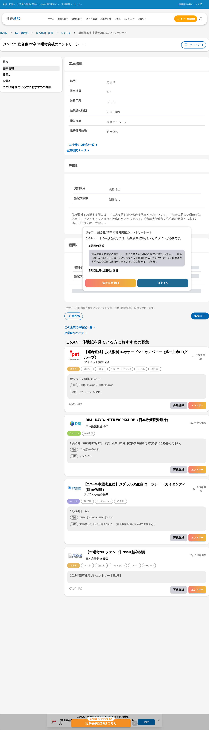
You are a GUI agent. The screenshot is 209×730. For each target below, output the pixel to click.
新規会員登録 (110, 283)
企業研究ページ (78, 150)
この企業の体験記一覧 (83, 145)
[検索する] (201, 19)
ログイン (162, 283)
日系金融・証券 (44, 32)
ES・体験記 (21, 32)
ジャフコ (66, 32)
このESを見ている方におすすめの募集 (27, 87)
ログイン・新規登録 (185, 19)
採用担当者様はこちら (189, 4)
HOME (3, 32)
